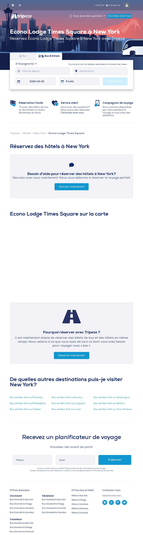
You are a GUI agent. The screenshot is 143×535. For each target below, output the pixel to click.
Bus (23, 56)
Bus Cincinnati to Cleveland (22, 508)
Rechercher (115, 81)
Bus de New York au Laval (66, 409)
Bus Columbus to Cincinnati (22, 532)
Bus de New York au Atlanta (109, 403)
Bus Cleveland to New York (54, 500)
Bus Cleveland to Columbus (54, 512)
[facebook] (13, 5)
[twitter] (124, 502)
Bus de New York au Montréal (26, 397)
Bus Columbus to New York (21, 523)
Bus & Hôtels (49, 56)
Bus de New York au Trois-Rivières (113, 409)
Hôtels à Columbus (80, 509)
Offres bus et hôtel (83, 490)
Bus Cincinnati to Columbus (22, 512)
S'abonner (115, 460)
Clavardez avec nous (119, 16)
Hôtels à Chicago (79, 500)
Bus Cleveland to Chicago (53, 504)
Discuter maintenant (71, 187)
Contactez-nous (111, 490)
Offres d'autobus (19, 490)
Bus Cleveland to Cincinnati (54, 508)
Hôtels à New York (79, 496)
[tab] (117, 496)
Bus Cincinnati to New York (21, 500)
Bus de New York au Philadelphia (28, 403)
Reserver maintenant (71, 355)
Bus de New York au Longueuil (68, 403)
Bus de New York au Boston (67, 397)
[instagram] (20, 5)
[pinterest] (117, 502)
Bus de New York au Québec (25, 409)
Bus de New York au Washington (112, 397)
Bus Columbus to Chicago (21, 527)
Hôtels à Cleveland (80, 504)
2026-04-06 (37, 81)
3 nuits (70, 81)
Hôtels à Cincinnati (80, 513)
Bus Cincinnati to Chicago (21, 504)
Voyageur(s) (25, 64)
